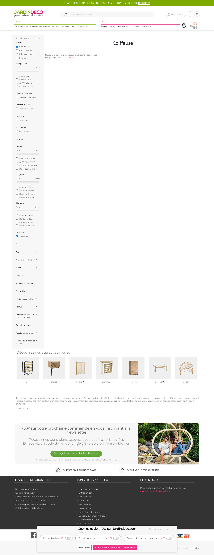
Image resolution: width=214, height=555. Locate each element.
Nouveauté (22, 120)
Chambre (37, 38)
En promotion (23, 131)
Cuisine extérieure (21, 26)
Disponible (22, 236)
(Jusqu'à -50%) (193, 25)
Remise (22, 58)
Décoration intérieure (130, 26)
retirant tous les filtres (64, 57)
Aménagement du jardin (40, 26)
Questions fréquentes (26, 492)
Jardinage (55, 26)
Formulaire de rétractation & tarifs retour (36, 496)
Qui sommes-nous (88, 489)
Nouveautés (85, 504)
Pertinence (24, 46)
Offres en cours (87, 492)
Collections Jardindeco (90, 512)
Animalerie (64, 26)
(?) (62, 538)
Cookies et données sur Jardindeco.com (107, 528)
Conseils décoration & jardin (93, 516)
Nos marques (85, 508)
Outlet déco (85, 500)
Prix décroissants (26, 54)
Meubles (104, 26)
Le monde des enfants (80, 26)
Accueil (19, 38)
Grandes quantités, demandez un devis (35, 504)
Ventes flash (85, 496)
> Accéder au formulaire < (155, 491)
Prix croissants (25, 50)
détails (84, 532)
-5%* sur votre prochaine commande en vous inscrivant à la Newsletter (76, 430)
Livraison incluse (24, 109)
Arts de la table (115, 26)
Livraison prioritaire (25, 97)
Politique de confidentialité (29, 508)
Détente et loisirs (147, 26)
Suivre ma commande (26, 489)
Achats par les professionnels (30, 500)
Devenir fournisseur (89, 519)
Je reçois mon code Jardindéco (76, 453)
